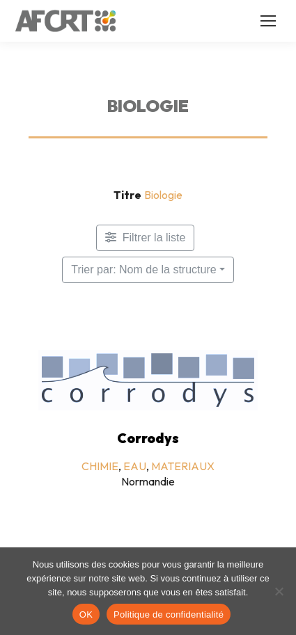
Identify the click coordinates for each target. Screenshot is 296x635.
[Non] (279, 591)
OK (86, 614)
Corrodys (148, 438)
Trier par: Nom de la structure (143, 269)
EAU (134, 466)
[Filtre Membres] (145, 238)
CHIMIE (99, 466)
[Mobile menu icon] (268, 21)
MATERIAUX (183, 466)
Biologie (163, 195)
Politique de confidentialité (169, 614)
